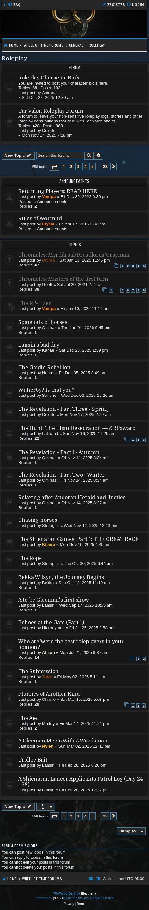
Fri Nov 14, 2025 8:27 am (85, 502)
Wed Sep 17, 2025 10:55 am (86, 605)
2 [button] (71, 166)
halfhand (50, 433)
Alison (48, 652)
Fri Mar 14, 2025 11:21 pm (84, 723)
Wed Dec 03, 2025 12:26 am (88, 395)
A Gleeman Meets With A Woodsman (63, 741)
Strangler (50, 525)
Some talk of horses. (43, 322)
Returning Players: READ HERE (57, 191)
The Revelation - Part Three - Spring (63, 409)
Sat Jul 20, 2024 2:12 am (80, 284)
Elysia (48, 224)
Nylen (48, 746)
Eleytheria (88, 893)
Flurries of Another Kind (49, 694)
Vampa (49, 196)
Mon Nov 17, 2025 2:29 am (85, 414)
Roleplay (14, 58)
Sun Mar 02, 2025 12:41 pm (84, 746)
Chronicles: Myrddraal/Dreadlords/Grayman (74, 255)
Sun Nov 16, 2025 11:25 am (89, 433)
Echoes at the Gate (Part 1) (51, 622)
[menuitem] (14, 5)
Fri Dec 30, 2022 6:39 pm (84, 196)
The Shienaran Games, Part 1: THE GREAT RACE (78, 539)
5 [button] (92, 166)
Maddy (48, 723)
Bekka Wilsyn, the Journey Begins (61, 577)
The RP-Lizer (34, 303)
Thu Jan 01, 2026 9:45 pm (85, 327)
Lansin (48, 605)
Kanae (48, 350)
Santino (49, 395)
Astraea (49, 92)
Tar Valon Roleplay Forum (50, 111)
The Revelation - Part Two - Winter (61, 475)
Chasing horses (37, 520)
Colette (49, 130)
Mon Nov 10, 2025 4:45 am (85, 544)
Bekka (48, 582)
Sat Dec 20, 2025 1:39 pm (83, 350)
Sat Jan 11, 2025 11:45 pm (84, 260)
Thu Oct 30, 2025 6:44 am (88, 563)
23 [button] (105, 166)
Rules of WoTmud (40, 219)
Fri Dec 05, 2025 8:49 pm (83, 372)
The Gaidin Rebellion (44, 367)
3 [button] (78, 166)
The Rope (30, 558)
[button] (54, 167)
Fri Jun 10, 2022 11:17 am (84, 308)
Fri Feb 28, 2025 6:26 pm (82, 765)
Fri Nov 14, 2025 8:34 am (85, 457)
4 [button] (85, 166)
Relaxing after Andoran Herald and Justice (72, 497)
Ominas (49, 327)
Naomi (48, 372)
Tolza (47, 676)
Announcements (52, 201)
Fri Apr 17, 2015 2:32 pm (82, 224)
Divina (48, 260)
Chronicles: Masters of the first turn (63, 279)
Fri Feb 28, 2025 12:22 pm (83, 790)
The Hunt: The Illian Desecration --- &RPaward (77, 428)
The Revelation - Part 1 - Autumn (59, 452)
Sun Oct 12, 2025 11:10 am (84, 582)
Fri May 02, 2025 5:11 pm (81, 676)
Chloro (49, 699)
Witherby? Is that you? (46, 390)
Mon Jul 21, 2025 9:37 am (84, 652)
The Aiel (28, 718)
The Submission (38, 671)
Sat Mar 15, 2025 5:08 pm (84, 699)
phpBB (58, 898)
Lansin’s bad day (38, 345)
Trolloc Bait (32, 760)
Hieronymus (53, 627)
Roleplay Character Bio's (48, 78)
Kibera (48, 544)
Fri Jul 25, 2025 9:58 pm (92, 627)
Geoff (47, 284)
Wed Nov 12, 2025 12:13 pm (90, 525)
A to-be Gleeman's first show (53, 600)
